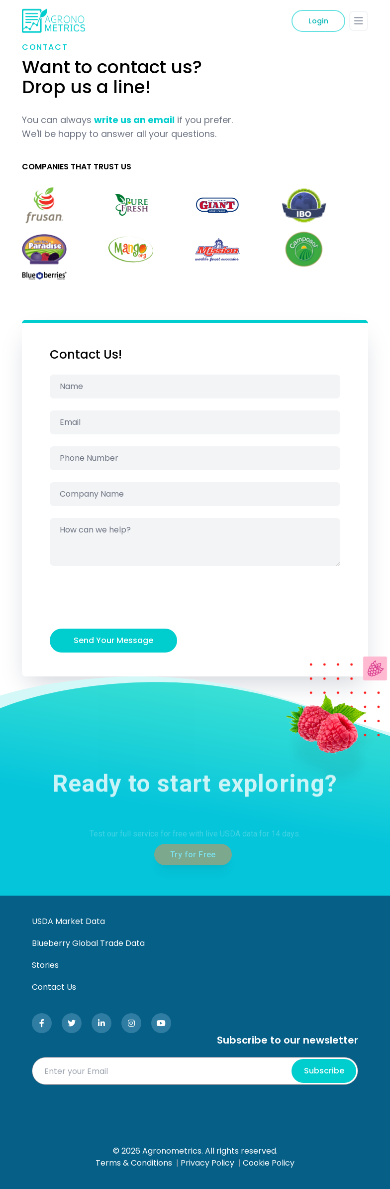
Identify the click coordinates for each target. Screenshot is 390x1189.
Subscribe (324, 1070)
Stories (45, 965)
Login (318, 21)
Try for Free (193, 877)
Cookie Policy (268, 1163)
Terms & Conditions (134, 1163)
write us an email (134, 120)
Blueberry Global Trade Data (88, 943)
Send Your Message (113, 640)
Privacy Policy (207, 1163)
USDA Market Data (68, 921)
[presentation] (125, 597)
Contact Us (54, 987)
